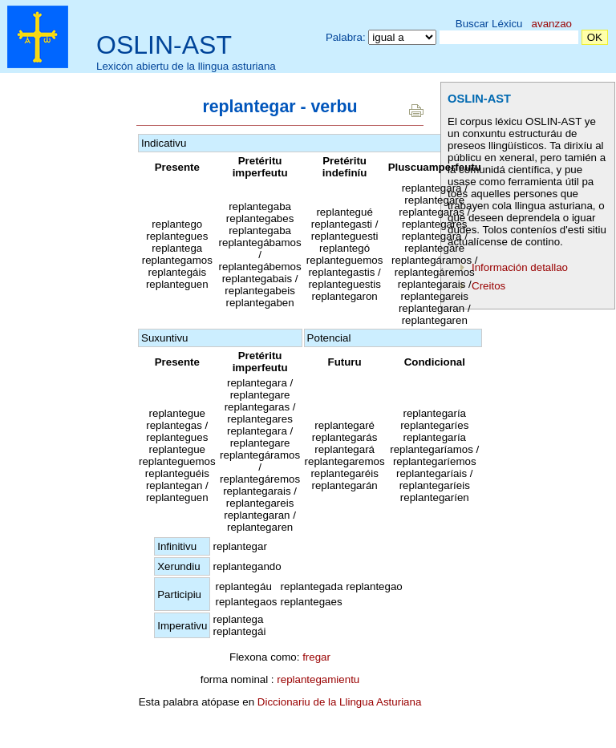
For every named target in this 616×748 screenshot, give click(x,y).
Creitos (488, 286)
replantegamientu (318, 679)
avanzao (552, 24)
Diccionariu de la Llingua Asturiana (339, 702)
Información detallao (520, 267)
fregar (316, 657)
